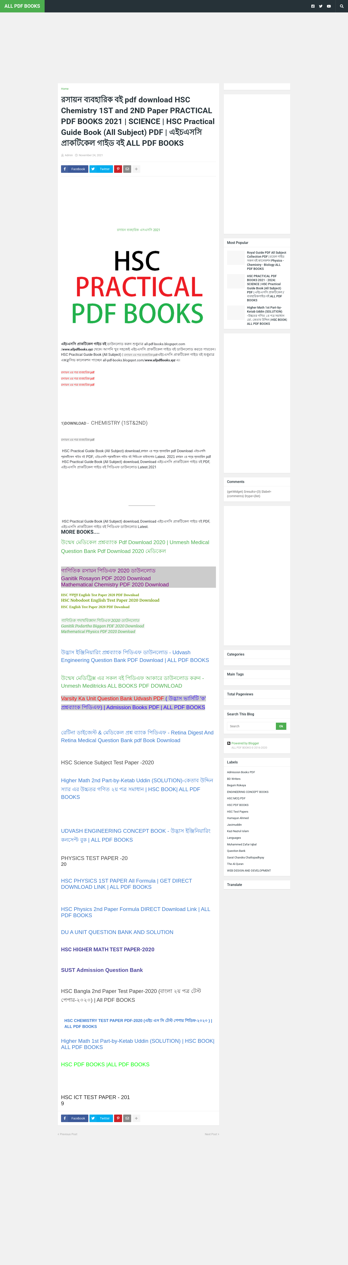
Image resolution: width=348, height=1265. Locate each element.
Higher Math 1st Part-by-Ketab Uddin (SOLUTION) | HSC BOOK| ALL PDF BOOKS (137, 1044)
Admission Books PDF (241, 772)
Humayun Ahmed (238, 818)
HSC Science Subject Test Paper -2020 (107, 762)
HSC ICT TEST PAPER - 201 (95, 1097)
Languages (234, 837)
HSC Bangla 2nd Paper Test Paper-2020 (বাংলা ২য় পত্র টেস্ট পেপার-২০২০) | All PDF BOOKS (131, 995)
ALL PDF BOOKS (22, 6)
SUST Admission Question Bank (102, 970)
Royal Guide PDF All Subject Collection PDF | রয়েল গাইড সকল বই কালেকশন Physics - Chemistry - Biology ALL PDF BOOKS (266, 261)
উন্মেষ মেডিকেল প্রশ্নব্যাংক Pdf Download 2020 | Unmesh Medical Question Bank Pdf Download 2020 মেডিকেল (135, 546)
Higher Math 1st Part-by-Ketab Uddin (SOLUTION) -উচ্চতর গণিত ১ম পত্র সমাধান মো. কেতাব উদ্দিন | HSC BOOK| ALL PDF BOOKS (267, 315)
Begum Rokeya (236, 785)
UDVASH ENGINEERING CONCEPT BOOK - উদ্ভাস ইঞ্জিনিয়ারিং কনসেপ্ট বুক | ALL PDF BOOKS (135, 835)
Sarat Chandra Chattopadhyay (245, 857)
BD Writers (234, 778)
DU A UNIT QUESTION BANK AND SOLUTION (118, 932)
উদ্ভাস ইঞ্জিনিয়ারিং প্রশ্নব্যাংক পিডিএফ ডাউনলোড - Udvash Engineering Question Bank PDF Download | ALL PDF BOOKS (135, 656)
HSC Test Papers (237, 811)
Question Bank (236, 850)
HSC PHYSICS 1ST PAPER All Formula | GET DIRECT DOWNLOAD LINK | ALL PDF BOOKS (126, 884)
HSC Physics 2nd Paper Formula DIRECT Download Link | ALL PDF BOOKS (135, 912)
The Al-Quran (235, 864)
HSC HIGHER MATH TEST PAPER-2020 (107, 949)
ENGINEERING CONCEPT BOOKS (248, 792)
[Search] (252, 726)
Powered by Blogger (243, 743)
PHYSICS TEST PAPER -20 (94, 858)
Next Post (211, 1134)
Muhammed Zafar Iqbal (242, 844)
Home (65, 88)
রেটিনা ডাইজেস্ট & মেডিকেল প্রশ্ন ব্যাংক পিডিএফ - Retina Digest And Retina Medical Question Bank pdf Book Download (137, 736)
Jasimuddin (234, 824)
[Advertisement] (174, 48)
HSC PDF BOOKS (238, 805)
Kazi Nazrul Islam (238, 831)
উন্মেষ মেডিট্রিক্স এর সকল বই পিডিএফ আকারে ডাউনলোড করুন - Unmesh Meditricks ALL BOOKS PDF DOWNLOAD (132, 682)
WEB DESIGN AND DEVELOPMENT (249, 870)
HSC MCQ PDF (236, 798)
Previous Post (68, 1134)
